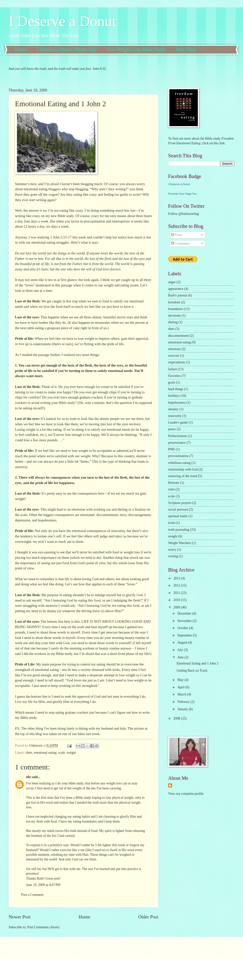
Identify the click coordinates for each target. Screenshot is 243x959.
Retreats (173, 483)
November (185, 621)
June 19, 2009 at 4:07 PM (43, 885)
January (183, 709)
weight (71, 752)
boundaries (175, 309)
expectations (176, 362)
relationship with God (183, 469)
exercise (173, 355)
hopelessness (177, 402)
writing (173, 556)
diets (29, 752)
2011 (177, 593)
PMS (171, 449)
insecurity (174, 416)
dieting (172, 322)
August (182, 642)
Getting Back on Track (191, 670)
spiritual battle (178, 516)
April (181, 687)
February (183, 702)
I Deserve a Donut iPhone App (67, 49)
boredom (174, 302)
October (183, 628)
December (184, 613)
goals (171, 382)
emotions (174, 349)
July (180, 650)
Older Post (148, 916)
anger (172, 282)
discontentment (178, 336)
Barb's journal (177, 295)
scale (61, 752)
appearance (175, 289)
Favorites (174, 376)
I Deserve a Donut (62, 21)
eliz (28, 777)
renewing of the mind (182, 476)
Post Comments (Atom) (43, 927)
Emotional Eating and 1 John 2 (197, 663)
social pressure (178, 509)
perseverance (177, 442)
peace (172, 429)
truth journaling (178, 529)
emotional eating (45, 752)
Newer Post (20, 916)
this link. (219, 143)
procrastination (178, 456)
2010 (177, 600)
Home (20, 49)
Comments (180, 243)
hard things (175, 389)
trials (171, 523)
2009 (177, 607)
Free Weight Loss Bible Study (136, 49)
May (181, 680)
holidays (174, 396)
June (181, 657)
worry (172, 549)
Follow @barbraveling (183, 214)
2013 (177, 578)
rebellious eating (179, 463)
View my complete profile (185, 794)
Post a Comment (32, 895)
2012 (177, 585)
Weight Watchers (179, 543)
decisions (174, 315)
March (182, 694)
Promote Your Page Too (182, 193)
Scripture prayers (179, 503)
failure (172, 369)
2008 (177, 718)
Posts (176, 235)
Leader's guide (178, 422)
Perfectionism (177, 436)
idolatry (173, 409)
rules (171, 489)
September (185, 635)
